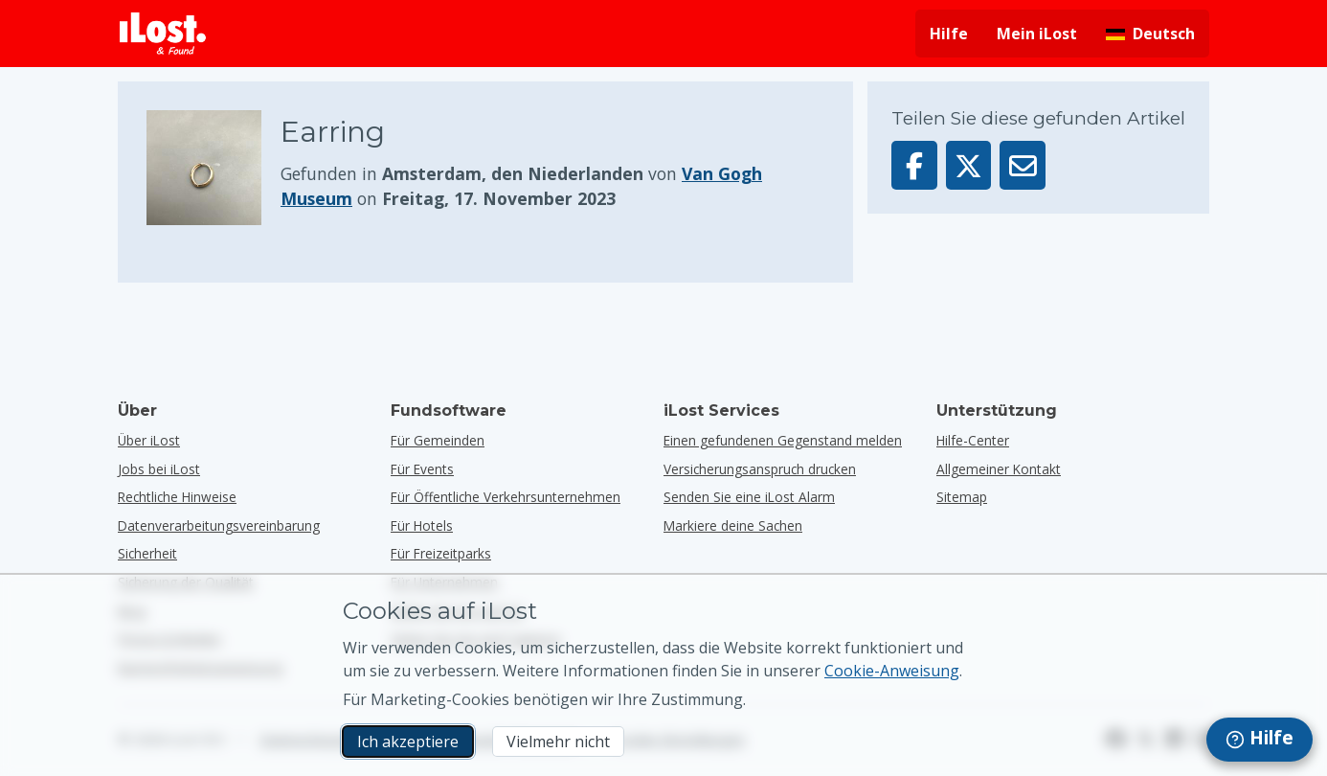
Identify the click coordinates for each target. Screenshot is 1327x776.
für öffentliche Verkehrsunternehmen (505, 497)
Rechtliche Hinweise (177, 497)
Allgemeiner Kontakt (998, 469)
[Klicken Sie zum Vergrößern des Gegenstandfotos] (213, 167)
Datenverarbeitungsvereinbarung (219, 525)
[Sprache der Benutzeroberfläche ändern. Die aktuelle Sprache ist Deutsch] (1150, 33)
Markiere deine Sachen (733, 525)
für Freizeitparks (441, 553)
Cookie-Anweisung (891, 670)
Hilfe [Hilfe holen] (949, 33)
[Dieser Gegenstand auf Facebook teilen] (914, 165)
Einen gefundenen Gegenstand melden (783, 440)
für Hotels (422, 525)
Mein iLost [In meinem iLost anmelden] (1037, 33)
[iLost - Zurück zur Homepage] (163, 33)
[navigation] (1259, 740)
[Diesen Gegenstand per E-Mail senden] (1023, 165)
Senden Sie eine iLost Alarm (749, 497)
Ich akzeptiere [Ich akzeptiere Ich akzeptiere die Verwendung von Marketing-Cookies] (408, 741)
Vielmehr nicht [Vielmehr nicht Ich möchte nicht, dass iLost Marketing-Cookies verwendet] (558, 741)
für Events (422, 469)
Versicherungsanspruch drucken (760, 469)
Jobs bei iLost (159, 469)
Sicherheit (147, 553)
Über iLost (149, 440)
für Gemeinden (437, 440)
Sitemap (961, 497)
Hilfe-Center (972, 440)
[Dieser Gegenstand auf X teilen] (969, 165)
